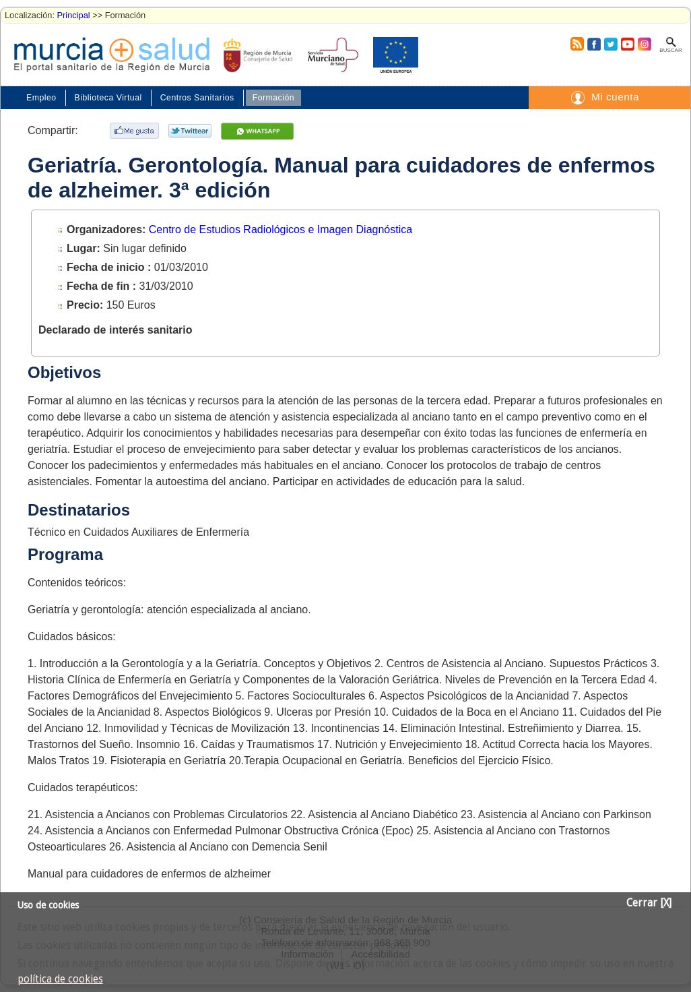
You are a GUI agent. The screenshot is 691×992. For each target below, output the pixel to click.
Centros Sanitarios (197, 97)
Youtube (627, 44)
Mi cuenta (615, 96)
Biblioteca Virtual (108, 97)
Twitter (610, 44)
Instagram (644, 44)
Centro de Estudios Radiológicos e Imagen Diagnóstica (280, 229)
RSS (576, 44)
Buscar (670, 50)
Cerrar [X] (648, 903)
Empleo (41, 97)
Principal (73, 15)
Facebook (592, 44)
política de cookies (60, 979)
